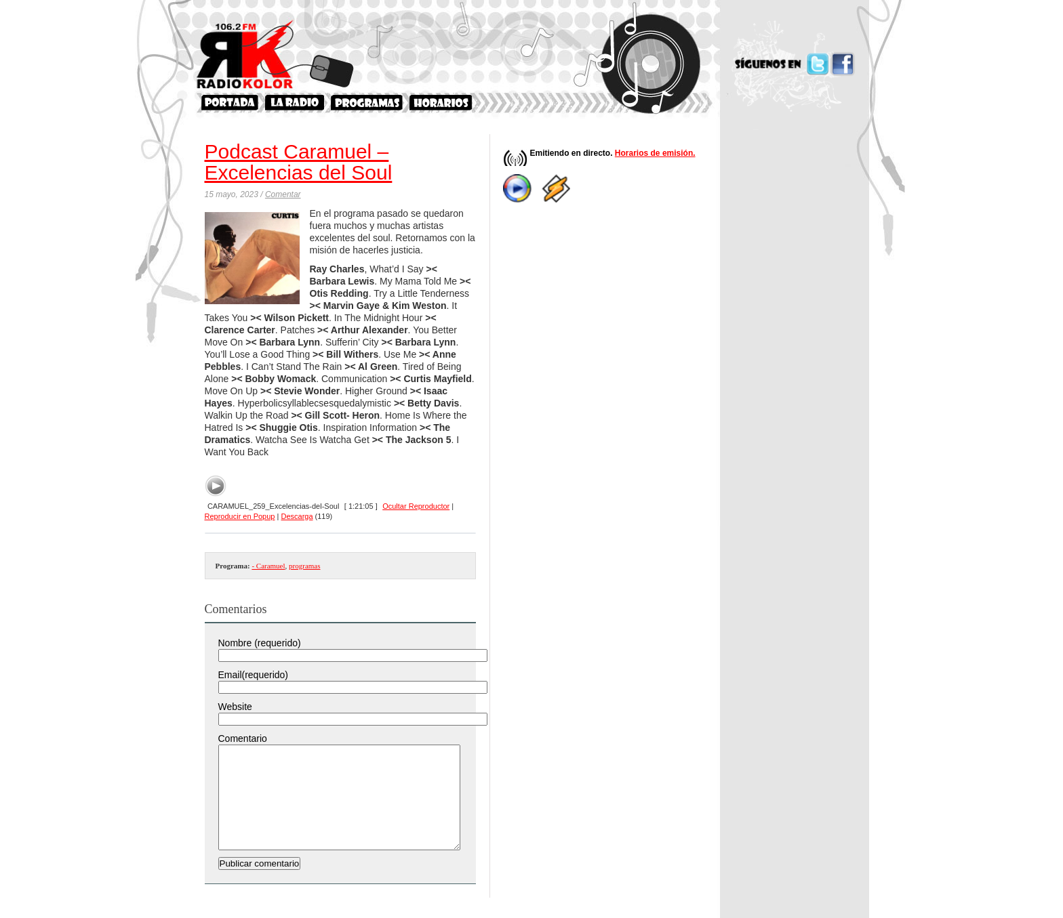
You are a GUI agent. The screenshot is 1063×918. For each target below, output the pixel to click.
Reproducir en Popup (240, 516)
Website (235, 706)
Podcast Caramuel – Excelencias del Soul (299, 162)
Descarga (297, 516)
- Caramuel (268, 566)
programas (304, 566)
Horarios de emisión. (655, 153)
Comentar (283, 194)
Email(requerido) (253, 674)
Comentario (242, 738)
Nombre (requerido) (259, 643)
